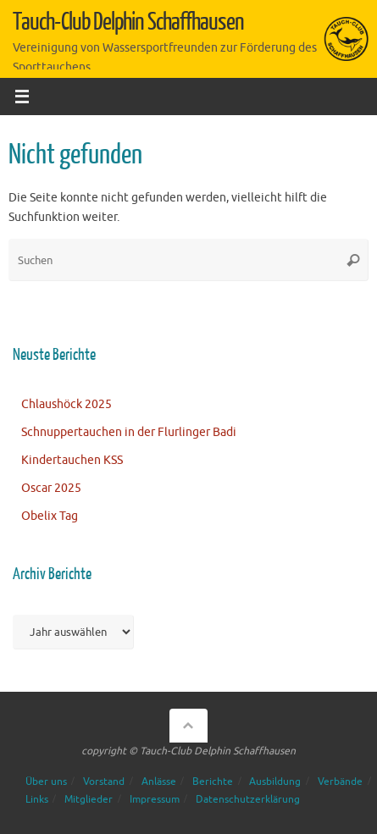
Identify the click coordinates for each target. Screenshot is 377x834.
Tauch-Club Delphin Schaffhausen (128, 22)
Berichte (212, 781)
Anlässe (158, 781)
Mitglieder (88, 799)
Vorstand (104, 781)
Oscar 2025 (51, 488)
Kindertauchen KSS (72, 460)
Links (36, 799)
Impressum (155, 799)
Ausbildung (275, 781)
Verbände (340, 781)
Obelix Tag (49, 516)
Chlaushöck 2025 (66, 404)
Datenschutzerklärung (248, 799)
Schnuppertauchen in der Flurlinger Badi (128, 432)
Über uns (46, 781)
